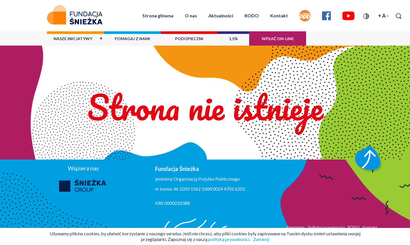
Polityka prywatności (326, 227)
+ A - (383, 16)
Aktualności (220, 15)
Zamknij (261, 239)
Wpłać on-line (278, 38)
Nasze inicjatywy (73, 38)
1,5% (233, 38)
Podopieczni (189, 38)
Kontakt (279, 15)
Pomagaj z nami (132, 38)
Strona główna (157, 15)
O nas (191, 15)
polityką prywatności (228, 239)
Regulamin (295, 227)
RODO (252, 15)
